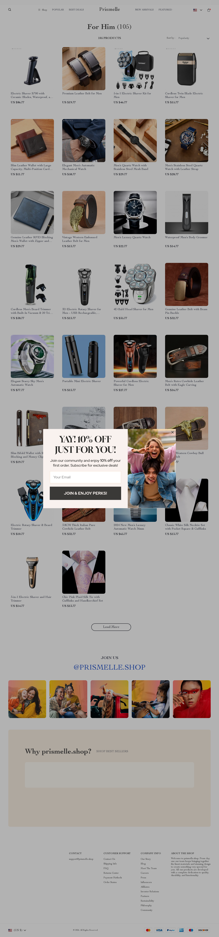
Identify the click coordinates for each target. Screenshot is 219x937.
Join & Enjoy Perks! (85, 493)
